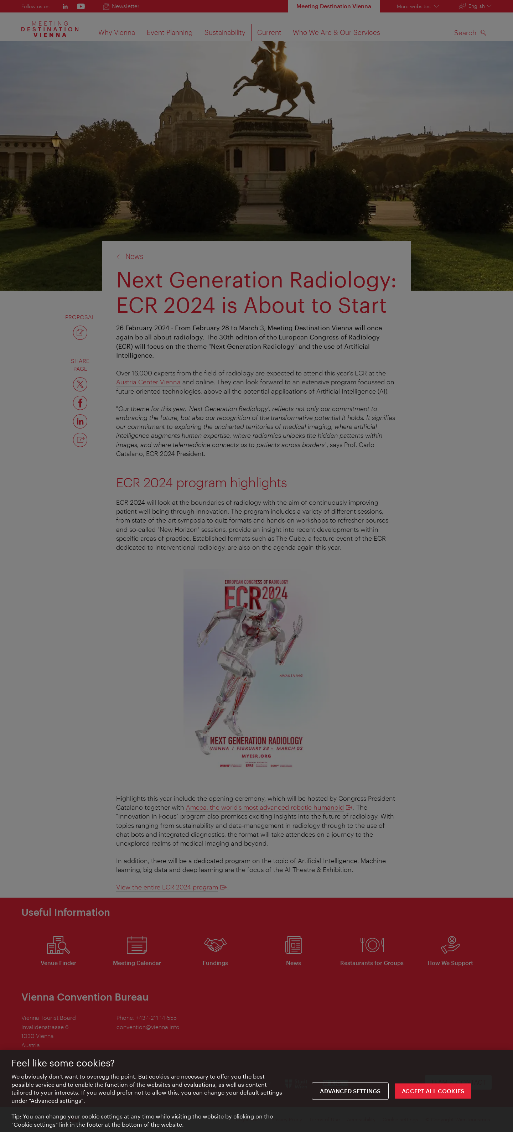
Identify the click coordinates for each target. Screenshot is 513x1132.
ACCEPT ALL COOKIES (433, 1093)
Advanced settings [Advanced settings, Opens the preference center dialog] (350, 1093)
